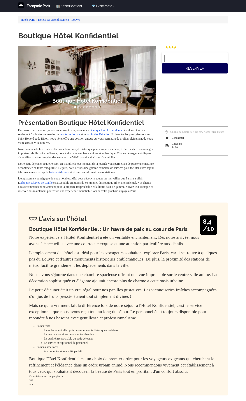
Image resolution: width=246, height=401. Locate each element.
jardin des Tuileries (98, 134)
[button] (28, 80)
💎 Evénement (103, 6)
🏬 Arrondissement (70, 6)
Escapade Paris (38, 6)
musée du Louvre (70, 134)
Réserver (195, 68)
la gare (65, 172)
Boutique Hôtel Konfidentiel (106, 130)
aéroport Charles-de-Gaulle (36, 182)
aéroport (55, 172)
